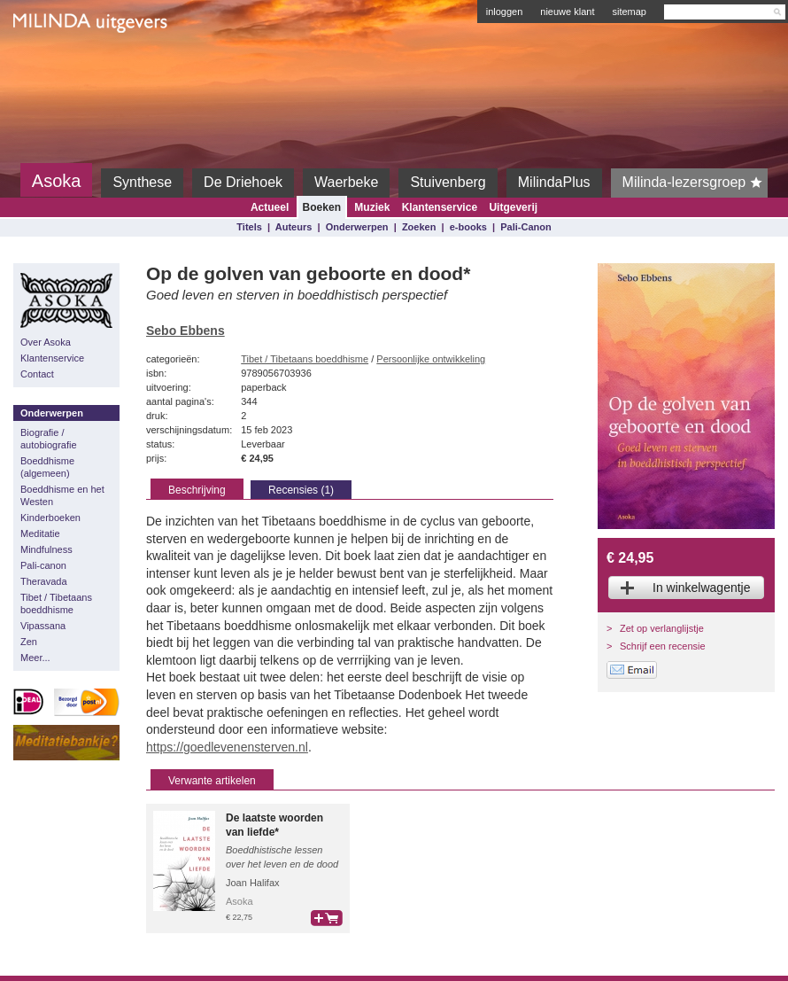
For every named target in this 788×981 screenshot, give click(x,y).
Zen (28, 641)
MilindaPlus (554, 182)
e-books (468, 227)
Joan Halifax (253, 882)
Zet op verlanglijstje (662, 628)
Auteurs (294, 227)
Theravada (43, 581)
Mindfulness (46, 549)
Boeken (322, 207)
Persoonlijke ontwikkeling (430, 359)
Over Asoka (45, 342)
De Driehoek (243, 182)
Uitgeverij (513, 207)
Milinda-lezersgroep (695, 182)
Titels (249, 227)
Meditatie (40, 533)
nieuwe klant (567, 11)
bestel (327, 918)
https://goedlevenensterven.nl (227, 747)
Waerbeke (346, 182)
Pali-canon (43, 565)
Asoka (56, 181)
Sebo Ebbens (185, 330)
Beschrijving (197, 490)
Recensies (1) (301, 490)
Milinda (50, 64)
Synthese (142, 182)
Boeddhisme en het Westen (62, 495)
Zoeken (419, 227)
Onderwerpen (357, 227)
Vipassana (43, 625)
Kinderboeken (50, 517)
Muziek (372, 207)
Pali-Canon (525, 227)
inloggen (504, 11)
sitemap (629, 11)
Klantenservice (439, 207)
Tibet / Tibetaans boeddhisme (56, 603)
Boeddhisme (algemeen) (47, 467)
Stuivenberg (447, 182)
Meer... (35, 657)
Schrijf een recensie (663, 646)
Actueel (270, 207)
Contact (37, 374)
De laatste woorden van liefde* (274, 825)
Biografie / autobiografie (48, 438)
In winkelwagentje (702, 587)
